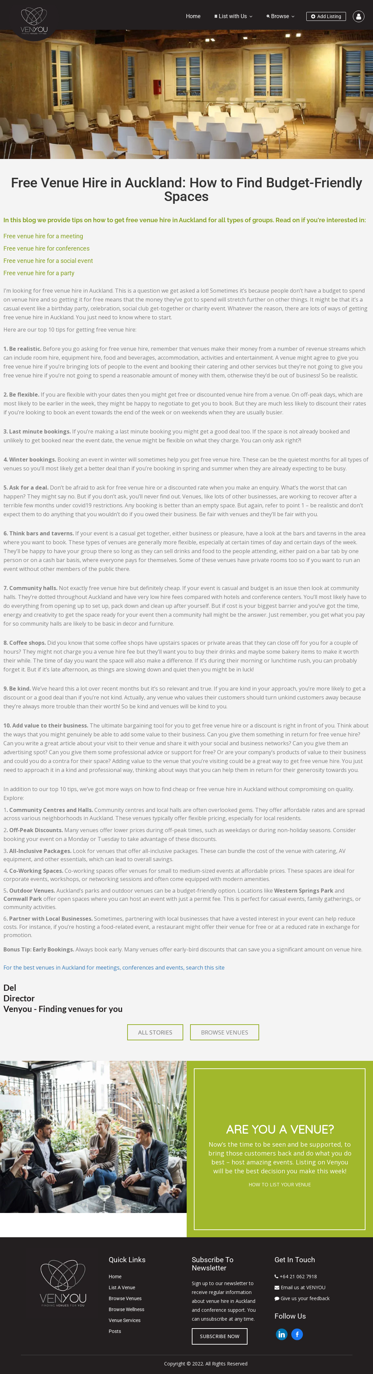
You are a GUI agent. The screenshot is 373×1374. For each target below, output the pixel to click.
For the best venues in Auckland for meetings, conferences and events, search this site (114, 967)
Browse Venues (125, 1298)
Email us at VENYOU (300, 1287)
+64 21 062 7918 (296, 1276)
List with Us (231, 16)
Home (193, 16)
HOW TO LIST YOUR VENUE (280, 1184)
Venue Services (125, 1320)
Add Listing (326, 16)
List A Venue (122, 1287)
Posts (115, 1331)
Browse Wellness (126, 1309)
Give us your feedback (302, 1298)
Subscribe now (219, 1336)
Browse (278, 16)
